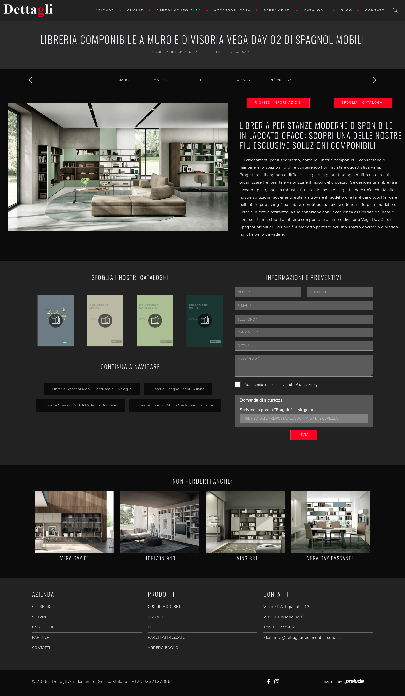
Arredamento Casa (179, 10)
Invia (303, 435)
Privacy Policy (307, 384)
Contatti (375, 10)
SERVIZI (39, 616)
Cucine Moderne (164, 606)
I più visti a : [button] (279, 80)
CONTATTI (41, 647)
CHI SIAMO (42, 606)
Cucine (135, 10)
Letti (152, 627)
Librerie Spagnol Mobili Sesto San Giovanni (175, 405)
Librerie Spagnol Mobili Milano (178, 388)
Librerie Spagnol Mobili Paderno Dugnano (81, 405)
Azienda (105, 10)
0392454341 (285, 627)
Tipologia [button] (240, 80)
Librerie (216, 52)
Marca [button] (124, 80)
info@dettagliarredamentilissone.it (307, 637)
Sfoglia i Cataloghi (363, 103)
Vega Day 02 (241, 52)
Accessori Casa (232, 10)
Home (157, 52)
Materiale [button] (163, 80)
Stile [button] (202, 80)
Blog (346, 10)
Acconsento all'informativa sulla (281, 384)
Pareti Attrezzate (166, 637)
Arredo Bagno (163, 647)
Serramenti (277, 10)
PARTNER (41, 637)
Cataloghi (316, 10)
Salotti (155, 616)
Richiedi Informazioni (278, 103)
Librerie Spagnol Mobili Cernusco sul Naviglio (92, 388)
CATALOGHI (42, 627)
